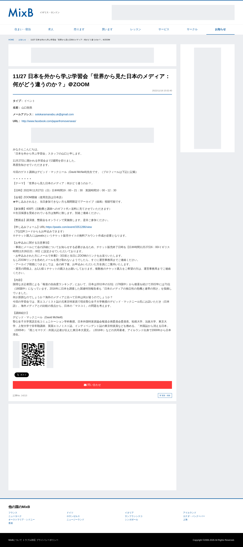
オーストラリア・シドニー (21, 519)
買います (107, 29)
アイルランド (189, 512)
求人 (50, 29)
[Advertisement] (173, 12)
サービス (163, 29)
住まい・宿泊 (23, 29)
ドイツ (70, 512)
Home (11, 40)
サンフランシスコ (133, 516)
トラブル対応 (29, 540)
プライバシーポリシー (47, 540)
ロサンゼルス (73, 516)
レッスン (135, 29)
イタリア (129, 512)
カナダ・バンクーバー (194, 516)
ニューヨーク (15, 516)
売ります (79, 29)
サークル (192, 29)
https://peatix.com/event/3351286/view (69, 227)
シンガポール (131, 519)
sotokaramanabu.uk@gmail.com (54, 114)
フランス (12, 512)
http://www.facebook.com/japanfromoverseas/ (49, 121)
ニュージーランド (75, 519)
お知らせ (220, 29)
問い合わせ (92, 384)
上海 (185, 519)
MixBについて (15, 540)
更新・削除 (165, 395)
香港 (10, 523)
